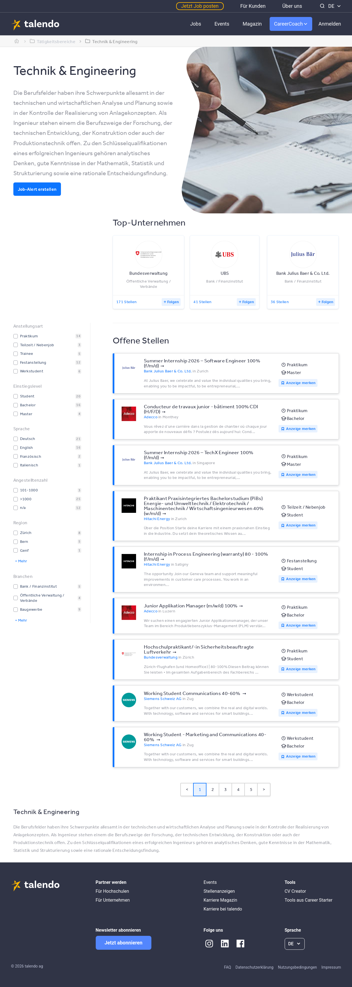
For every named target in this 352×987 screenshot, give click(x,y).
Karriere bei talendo (223, 909)
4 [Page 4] (238, 789)
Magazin (252, 24)
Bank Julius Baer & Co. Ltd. (168, 370)
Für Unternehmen (113, 900)
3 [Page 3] (225, 789)
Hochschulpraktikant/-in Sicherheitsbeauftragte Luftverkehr (199, 649)
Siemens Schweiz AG (162, 698)
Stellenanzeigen (219, 891)
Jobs (195, 24)
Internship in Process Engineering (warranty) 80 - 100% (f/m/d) (206, 556)
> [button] (264, 789)
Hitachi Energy (157, 518)
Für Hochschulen (112, 891)
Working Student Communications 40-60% (192, 693)
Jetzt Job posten (199, 6)
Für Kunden (253, 6)
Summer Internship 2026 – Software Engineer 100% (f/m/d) (202, 363)
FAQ (227, 967)
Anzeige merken (301, 382)
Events (222, 24)
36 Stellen (280, 301)
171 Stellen (126, 301)
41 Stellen (202, 301)
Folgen (173, 301)
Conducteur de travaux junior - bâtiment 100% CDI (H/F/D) (201, 409)
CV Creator (295, 891)
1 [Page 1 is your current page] (200, 789)
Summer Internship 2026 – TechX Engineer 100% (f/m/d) (198, 455)
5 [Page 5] (251, 789)
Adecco (150, 416)
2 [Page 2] (212, 789)
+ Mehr (21, 560)
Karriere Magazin (220, 900)
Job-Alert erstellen (37, 189)
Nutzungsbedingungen (297, 967)
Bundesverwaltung (161, 657)
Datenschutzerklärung (254, 967)
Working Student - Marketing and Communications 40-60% (205, 737)
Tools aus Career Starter (309, 900)
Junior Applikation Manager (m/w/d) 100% (191, 605)
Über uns (292, 6)
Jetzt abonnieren (123, 943)
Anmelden (329, 24)
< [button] (187, 789)
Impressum (331, 967)
